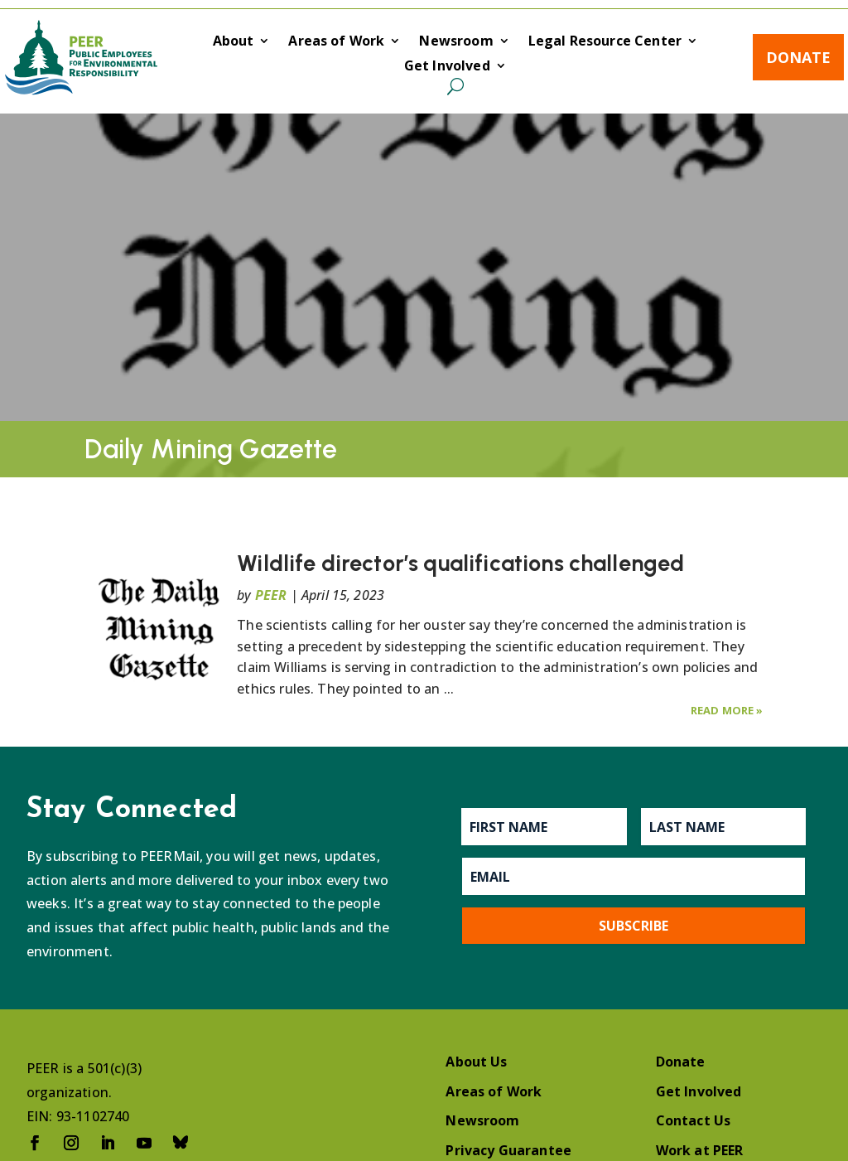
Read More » (727, 710)
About (233, 42)
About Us (476, 1061)
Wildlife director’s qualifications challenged (460, 563)
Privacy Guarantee (508, 1150)
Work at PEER (700, 1150)
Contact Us (693, 1120)
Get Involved (447, 67)
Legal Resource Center (605, 42)
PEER (271, 595)
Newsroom (456, 42)
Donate (798, 57)
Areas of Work (336, 42)
